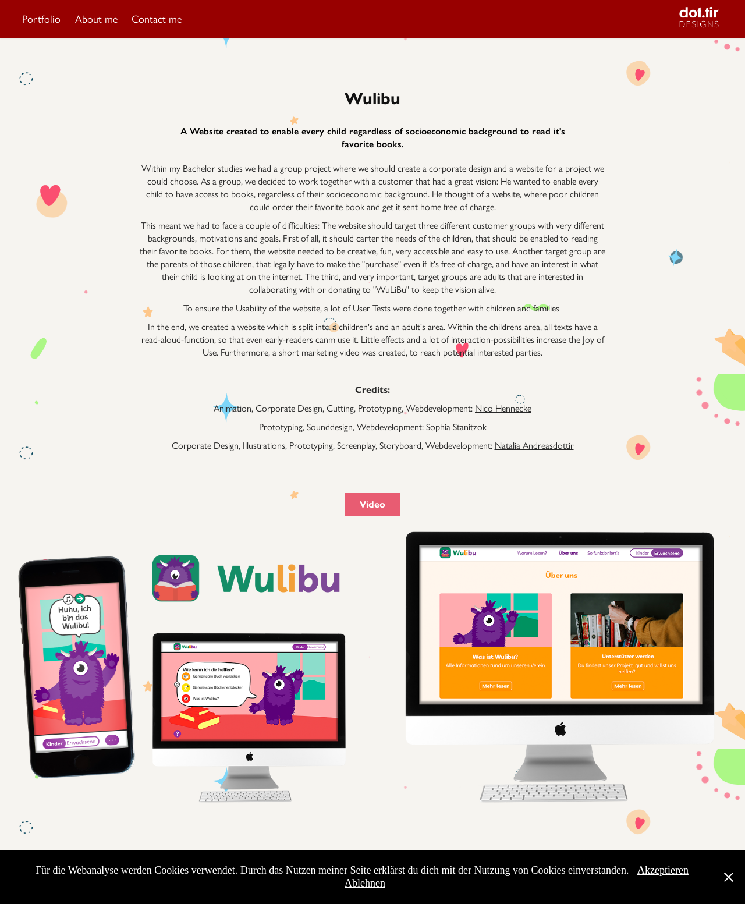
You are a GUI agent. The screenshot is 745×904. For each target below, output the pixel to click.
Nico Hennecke (503, 408)
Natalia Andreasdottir (534, 445)
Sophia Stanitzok (456, 426)
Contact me (157, 19)
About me (96, 19)
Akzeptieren (663, 870)
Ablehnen (365, 883)
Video (372, 504)
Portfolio (41, 19)
